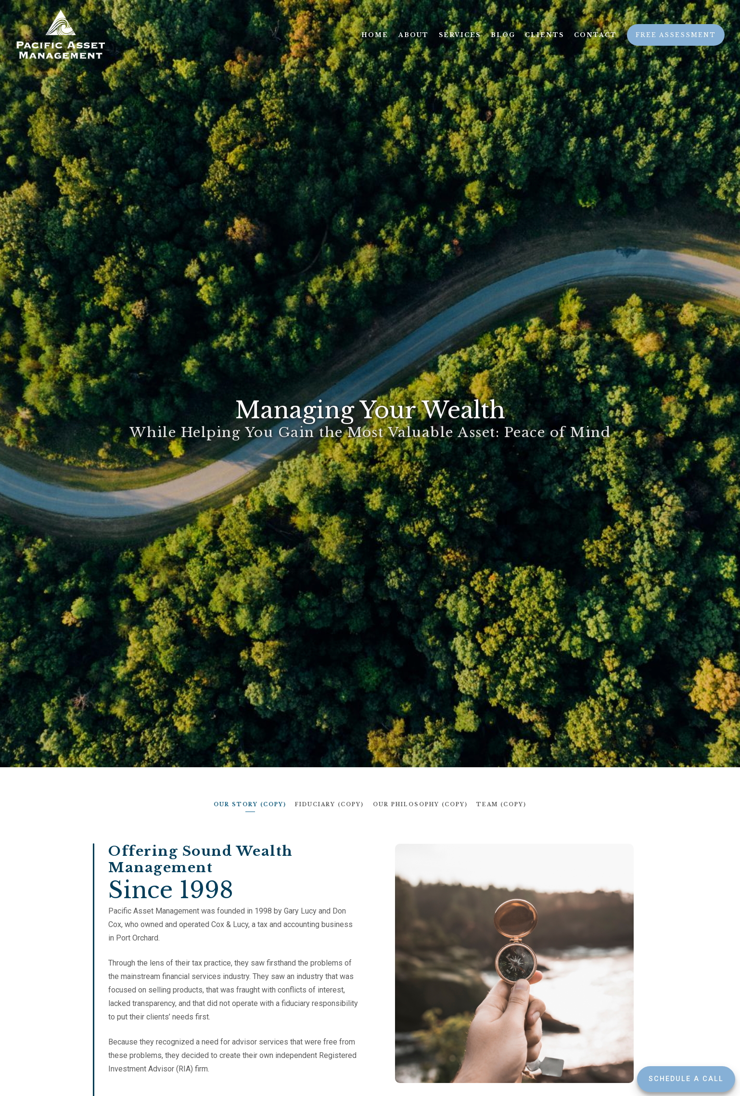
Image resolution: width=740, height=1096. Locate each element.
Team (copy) (503, 804)
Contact (595, 35)
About (413, 35)
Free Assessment (676, 35)
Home (374, 35)
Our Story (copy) (249, 804)
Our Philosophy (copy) (420, 804)
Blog (503, 35)
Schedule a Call (686, 1079)
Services (460, 35)
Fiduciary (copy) (329, 804)
